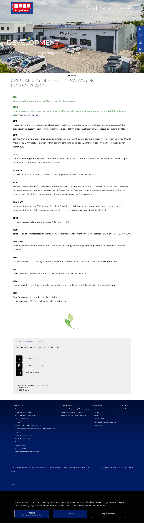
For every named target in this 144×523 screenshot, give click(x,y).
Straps (17, 432)
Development (99, 419)
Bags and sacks (20, 409)
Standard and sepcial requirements (27, 452)
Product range (20, 445)
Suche (92, 8)
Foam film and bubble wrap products (28, 425)
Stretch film (19, 422)
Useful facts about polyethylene (71, 412)
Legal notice (106, 467)
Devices (17, 442)
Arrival (123, 409)
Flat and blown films (22, 419)
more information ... (27, 115)
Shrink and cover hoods (23, 412)
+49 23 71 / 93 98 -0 (33, 358)
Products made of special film (25, 415)
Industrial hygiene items (23, 435)
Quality (96, 415)
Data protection (120, 467)
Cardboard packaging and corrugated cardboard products (35, 429)
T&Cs (131, 467)
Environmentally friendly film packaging (74, 409)
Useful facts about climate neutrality (73, 415)
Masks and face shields (23, 438)
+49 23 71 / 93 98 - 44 (34, 365)
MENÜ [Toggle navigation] (124, 8)
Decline (31, 514)
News (96, 412)
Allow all (70, 513)
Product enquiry (20, 448)
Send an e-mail (31, 372)
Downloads (98, 425)
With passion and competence (105, 422)
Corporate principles (101, 409)
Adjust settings (108, 513)
